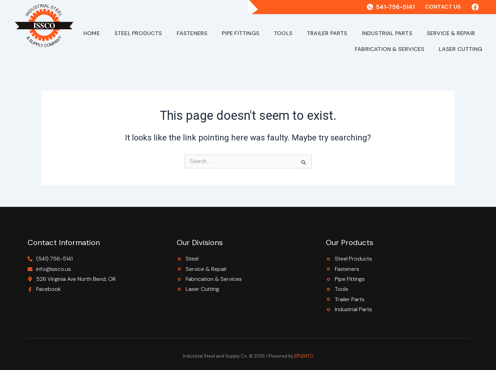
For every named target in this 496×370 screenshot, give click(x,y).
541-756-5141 (395, 7)
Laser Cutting (460, 49)
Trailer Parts (327, 33)
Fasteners (192, 33)
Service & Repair (451, 33)
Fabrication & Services (389, 49)
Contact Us (443, 6)
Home (91, 33)
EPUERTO (303, 356)
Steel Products (138, 33)
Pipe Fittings (240, 33)
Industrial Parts (387, 33)
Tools (283, 33)
